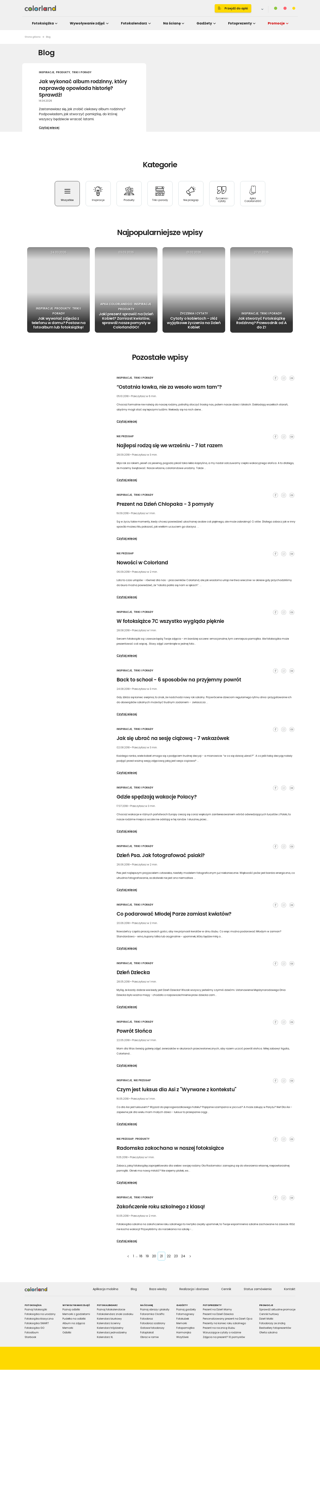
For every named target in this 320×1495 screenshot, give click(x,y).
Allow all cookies (231, 793)
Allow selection (194, 793)
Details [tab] (160, 713)
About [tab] (222, 713)
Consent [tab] (97, 713)
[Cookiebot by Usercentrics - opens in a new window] (231, 699)
